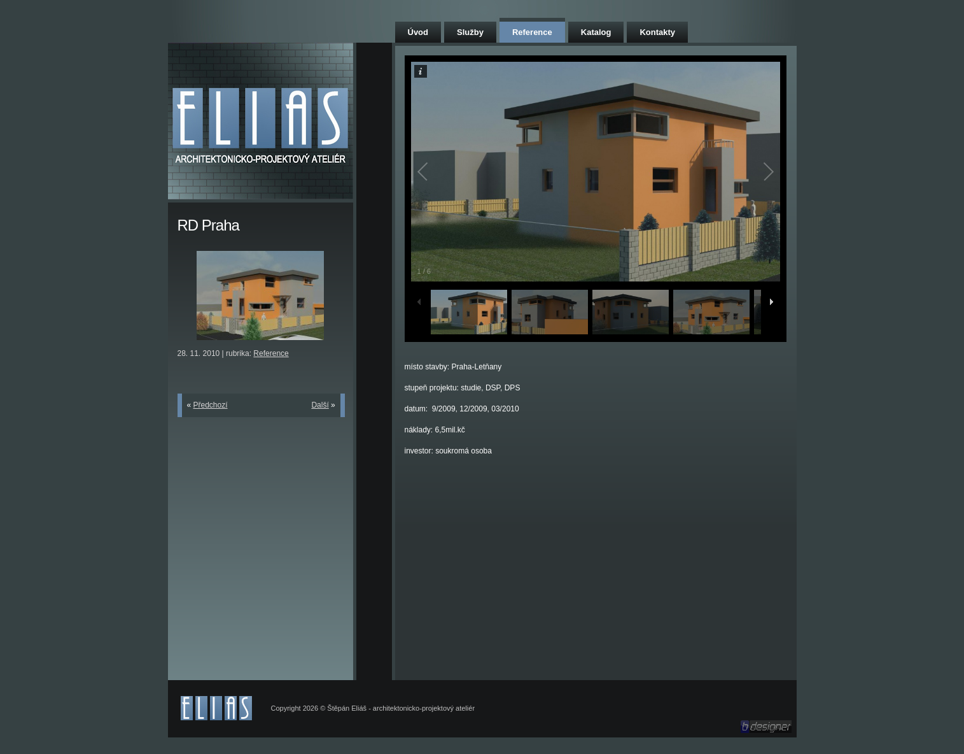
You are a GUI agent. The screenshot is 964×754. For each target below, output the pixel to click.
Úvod (418, 32)
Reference (532, 32)
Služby (470, 32)
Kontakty (657, 32)
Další (319, 405)
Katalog (596, 32)
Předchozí (210, 405)
